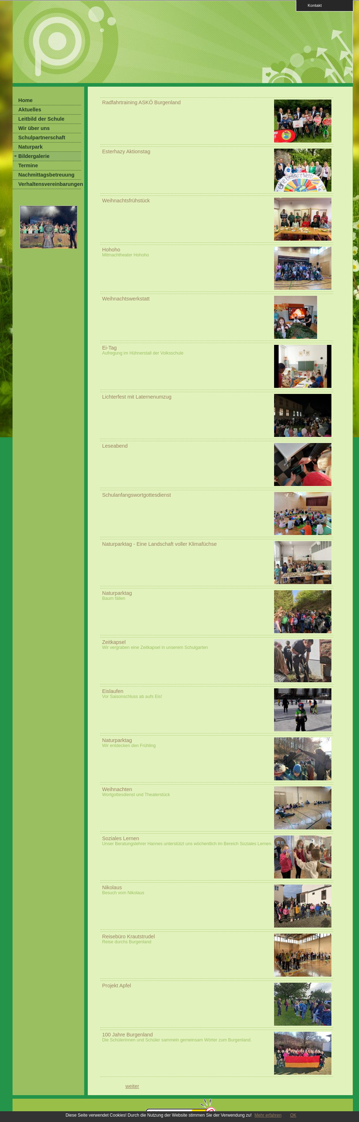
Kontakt (312, 5)
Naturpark (30, 147)
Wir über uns (34, 128)
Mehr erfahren (267, 1115)
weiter (132, 1086)
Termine (28, 165)
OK (293, 1115)
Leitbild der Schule (41, 119)
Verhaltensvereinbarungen (49, 184)
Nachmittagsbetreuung (46, 175)
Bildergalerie (33, 156)
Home (25, 100)
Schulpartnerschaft (41, 137)
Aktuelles (29, 109)
